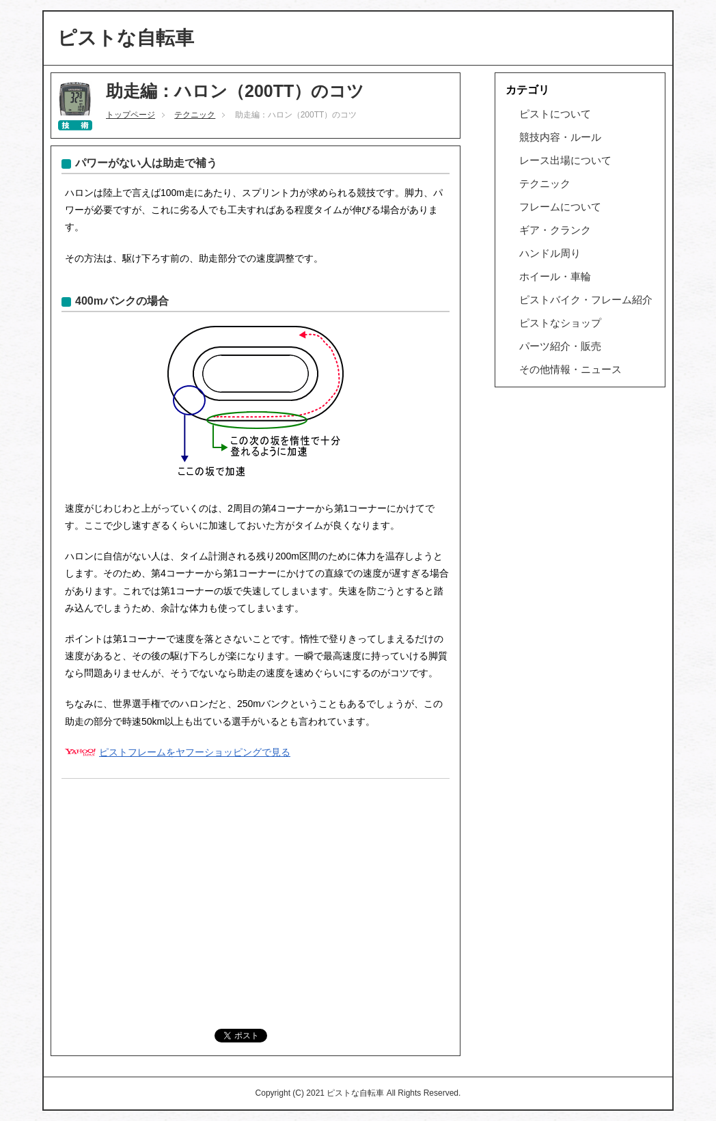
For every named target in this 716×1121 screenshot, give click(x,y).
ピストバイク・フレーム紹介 (585, 299)
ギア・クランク (555, 230)
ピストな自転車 (125, 38)
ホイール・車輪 (555, 276)
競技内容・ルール (560, 137)
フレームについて (560, 206)
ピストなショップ (560, 323)
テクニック (194, 115)
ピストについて (555, 114)
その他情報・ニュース (570, 369)
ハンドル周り (550, 253)
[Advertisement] (255, 891)
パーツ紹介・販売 (560, 346)
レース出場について (565, 160)
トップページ (130, 115)
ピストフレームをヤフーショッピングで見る (194, 752)
